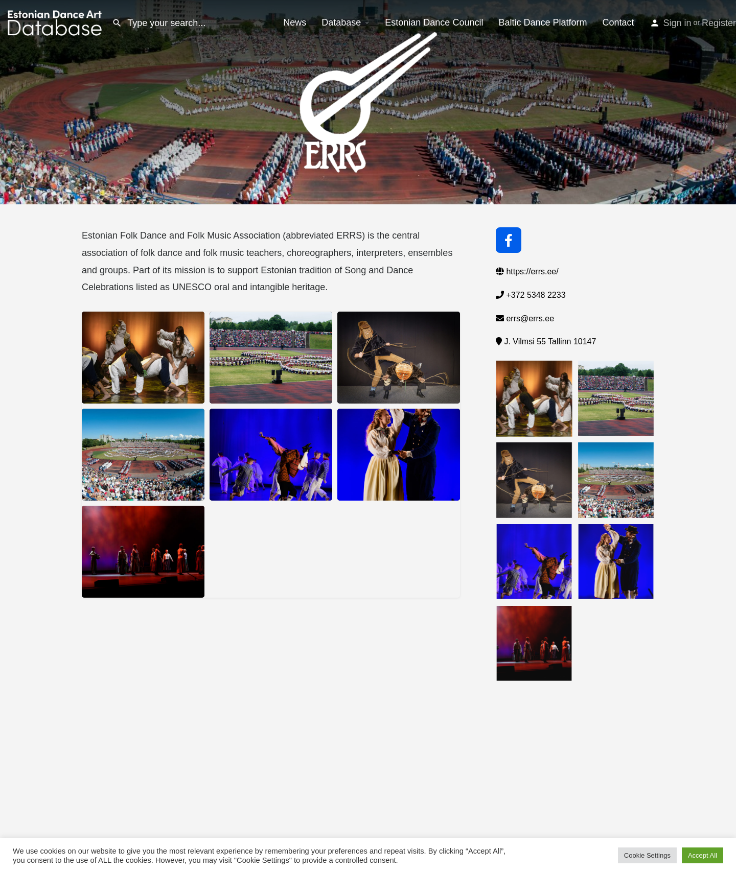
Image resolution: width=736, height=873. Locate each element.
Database (341, 22)
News (294, 22)
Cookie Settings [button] (647, 855)
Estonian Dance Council (434, 22)
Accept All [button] (702, 855)
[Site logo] (56, 22)
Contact (618, 22)
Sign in (677, 23)
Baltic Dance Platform (542, 22)
